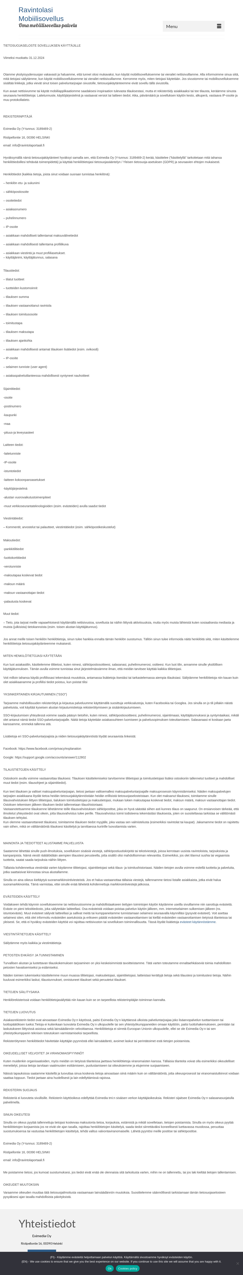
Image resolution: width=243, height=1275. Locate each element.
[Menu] (194, 26)
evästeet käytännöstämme (198, 922)
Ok (110, 1268)
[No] (237, 1263)
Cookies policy (127, 1268)
